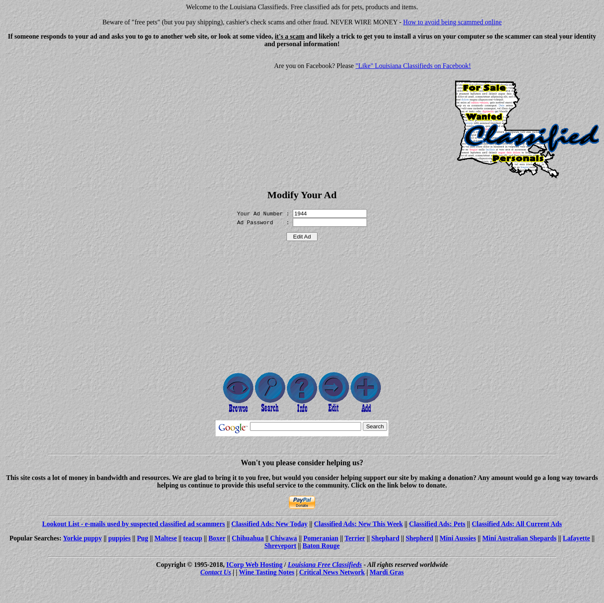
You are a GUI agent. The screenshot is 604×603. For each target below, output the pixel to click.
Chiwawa (283, 538)
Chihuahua (248, 538)
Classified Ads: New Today (270, 523)
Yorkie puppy (82, 538)
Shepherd (419, 538)
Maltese (165, 538)
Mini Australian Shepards (519, 538)
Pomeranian (320, 538)
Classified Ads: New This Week (358, 523)
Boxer (217, 538)
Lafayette (576, 538)
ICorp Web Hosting (254, 564)
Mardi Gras (387, 572)
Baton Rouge (320, 545)
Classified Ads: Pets (437, 523)
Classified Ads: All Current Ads (517, 523)
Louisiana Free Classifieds (325, 564)
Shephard (385, 538)
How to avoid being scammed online (452, 22)
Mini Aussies (458, 538)
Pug (142, 538)
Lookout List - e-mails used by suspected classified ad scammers (133, 523)
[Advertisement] (73, 113)
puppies (119, 538)
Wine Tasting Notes (266, 572)
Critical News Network (331, 572)
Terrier (354, 538)
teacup (192, 538)
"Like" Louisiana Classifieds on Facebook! (413, 65)
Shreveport (280, 545)
